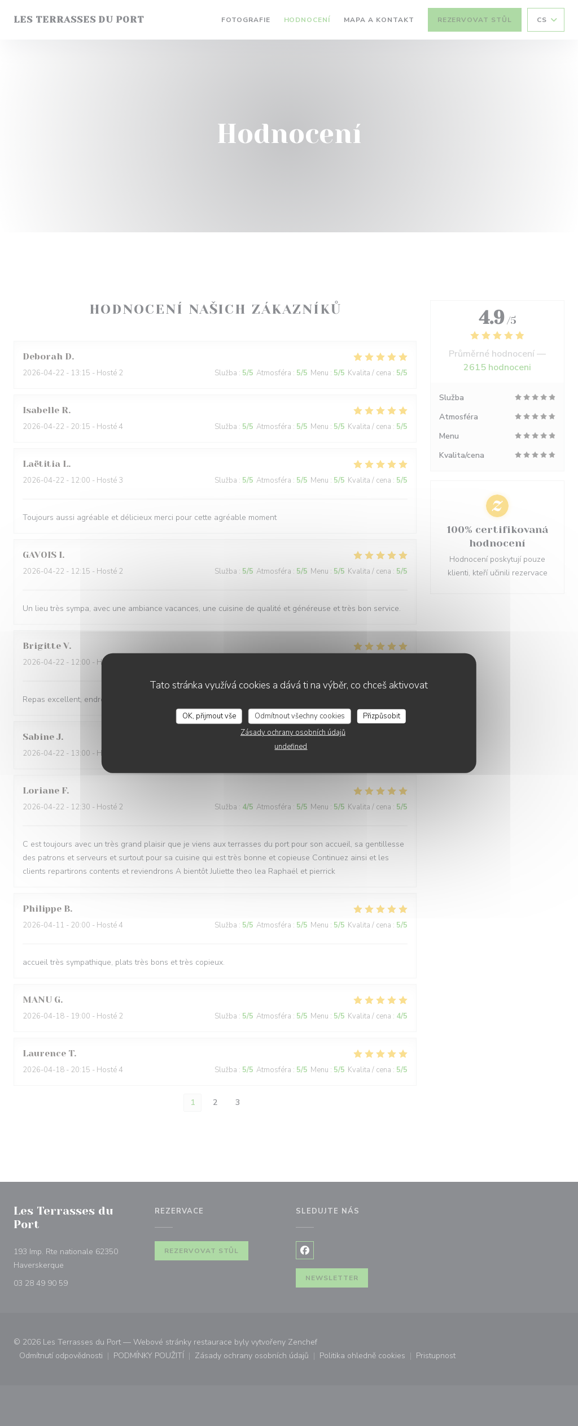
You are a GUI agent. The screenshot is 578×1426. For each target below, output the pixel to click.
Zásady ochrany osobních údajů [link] (292, 732)
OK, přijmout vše (209, 715)
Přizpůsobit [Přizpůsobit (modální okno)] (381, 715)
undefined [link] (290, 747)
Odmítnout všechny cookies (300, 715)
